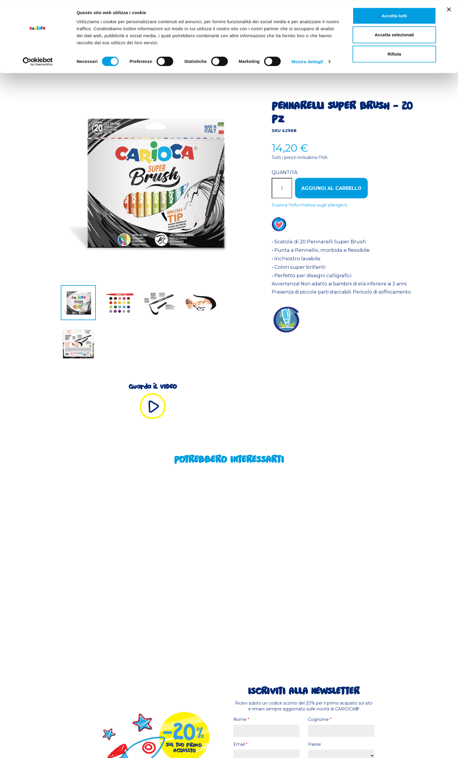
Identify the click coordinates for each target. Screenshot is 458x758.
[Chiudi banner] (449, 9)
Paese (314, 744)
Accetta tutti (394, 15)
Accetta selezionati (394, 34)
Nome (241, 719)
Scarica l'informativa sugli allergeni (309, 205)
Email (240, 744)
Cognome (320, 719)
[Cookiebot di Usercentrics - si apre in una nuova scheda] (37, 61)
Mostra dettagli (307, 61)
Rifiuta (394, 53)
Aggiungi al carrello (331, 188)
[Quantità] (282, 188)
